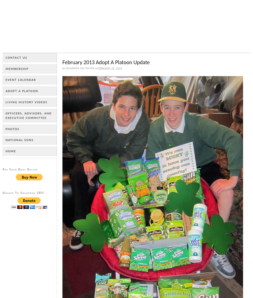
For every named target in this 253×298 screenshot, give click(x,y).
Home (10, 151)
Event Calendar (20, 80)
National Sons (19, 140)
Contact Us (16, 57)
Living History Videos (26, 102)
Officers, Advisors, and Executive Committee (28, 115)
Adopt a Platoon (21, 91)
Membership (17, 69)
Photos (12, 129)
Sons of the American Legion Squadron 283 (126, 27)
